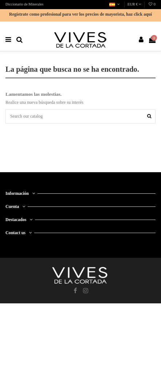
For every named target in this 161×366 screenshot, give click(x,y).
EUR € (134, 4)
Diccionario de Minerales (24, 4)
